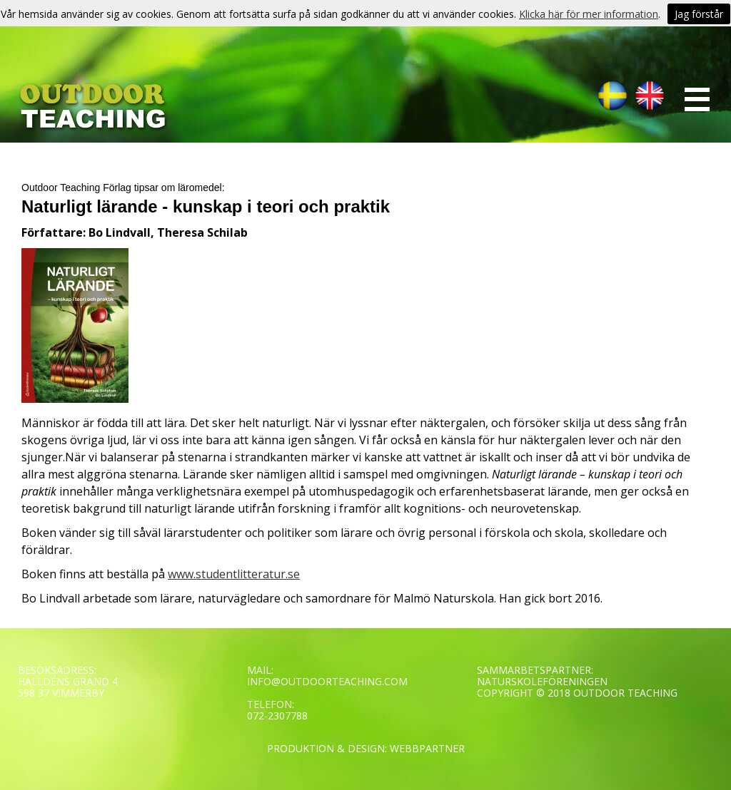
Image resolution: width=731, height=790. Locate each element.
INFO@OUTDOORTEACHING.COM (327, 681)
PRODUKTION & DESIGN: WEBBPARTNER (366, 748)
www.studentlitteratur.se (234, 574)
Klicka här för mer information (588, 14)
